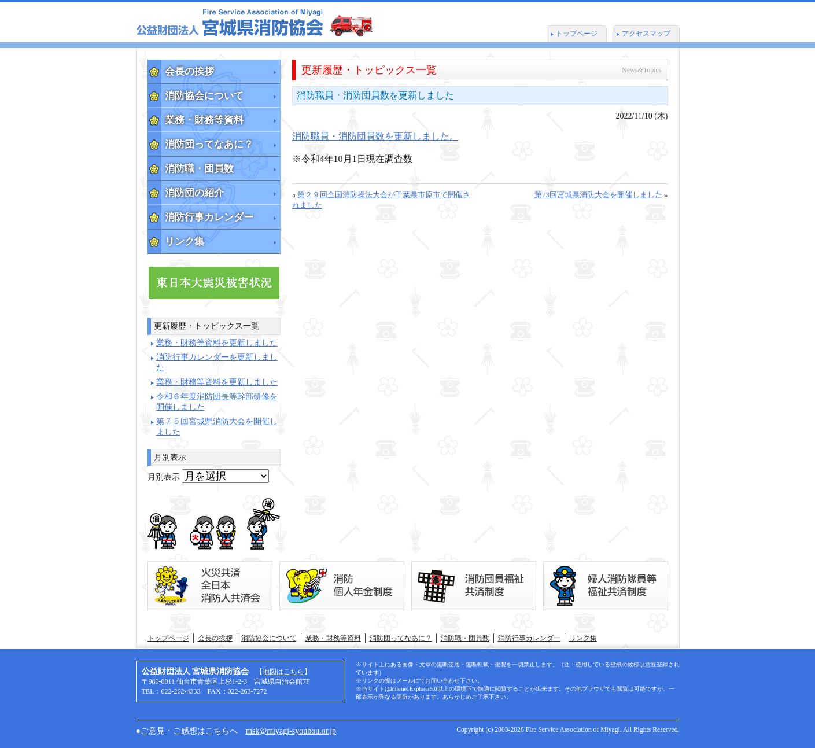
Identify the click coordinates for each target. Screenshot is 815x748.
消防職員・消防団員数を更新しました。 (375, 136)
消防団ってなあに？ (209, 144)
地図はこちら (283, 672)
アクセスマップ (646, 34)
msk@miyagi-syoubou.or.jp (291, 731)
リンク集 (184, 241)
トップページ (577, 34)
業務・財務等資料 (204, 120)
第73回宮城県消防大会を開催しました (598, 194)
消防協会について (204, 95)
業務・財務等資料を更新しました (217, 342)
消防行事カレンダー (209, 217)
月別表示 (163, 477)
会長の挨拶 (189, 71)
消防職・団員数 (199, 168)
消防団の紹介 (194, 192)
